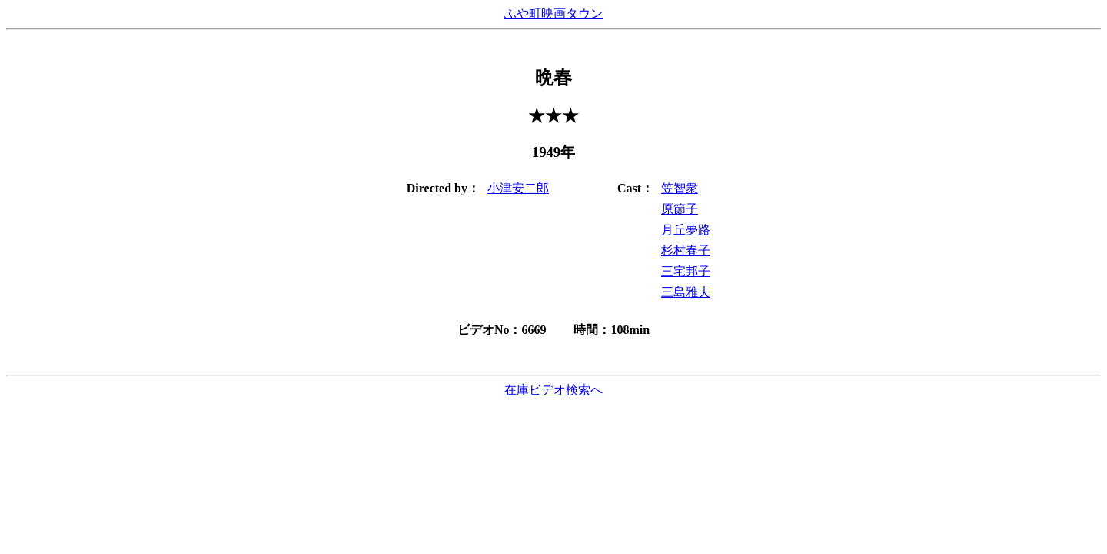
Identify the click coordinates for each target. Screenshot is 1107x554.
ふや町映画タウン (553, 13)
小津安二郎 (518, 188)
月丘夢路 (685, 229)
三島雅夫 (685, 292)
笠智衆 (679, 188)
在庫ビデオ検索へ (553, 389)
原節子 (679, 208)
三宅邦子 (685, 271)
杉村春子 (685, 250)
